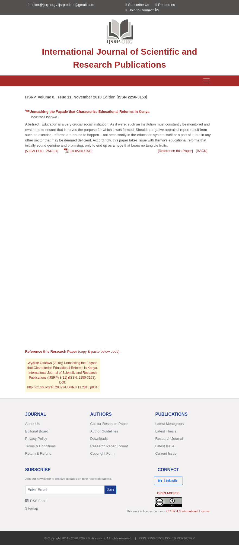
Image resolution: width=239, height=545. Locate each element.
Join (110, 489)
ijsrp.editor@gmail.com (76, 5)
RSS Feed (36, 501)
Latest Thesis (165, 431)
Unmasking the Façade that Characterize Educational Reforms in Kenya (89, 112)
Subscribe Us (137, 5)
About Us (32, 424)
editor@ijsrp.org (42, 5)
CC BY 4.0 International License (187, 511)
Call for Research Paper (109, 424)
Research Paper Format (109, 446)
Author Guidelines (104, 431)
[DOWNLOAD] (81, 151)
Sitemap (31, 508)
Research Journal (169, 439)
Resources (165, 5)
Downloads (99, 439)
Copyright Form (102, 453)
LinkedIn (168, 480)
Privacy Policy (36, 439)
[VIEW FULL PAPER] (41, 151)
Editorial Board (36, 431)
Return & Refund (38, 453)
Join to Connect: (144, 10)
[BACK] (202, 151)
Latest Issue (164, 446)
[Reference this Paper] (175, 151)
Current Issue (166, 453)
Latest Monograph (169, 424)
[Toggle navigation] (206, 80)
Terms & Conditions (40, 446)
